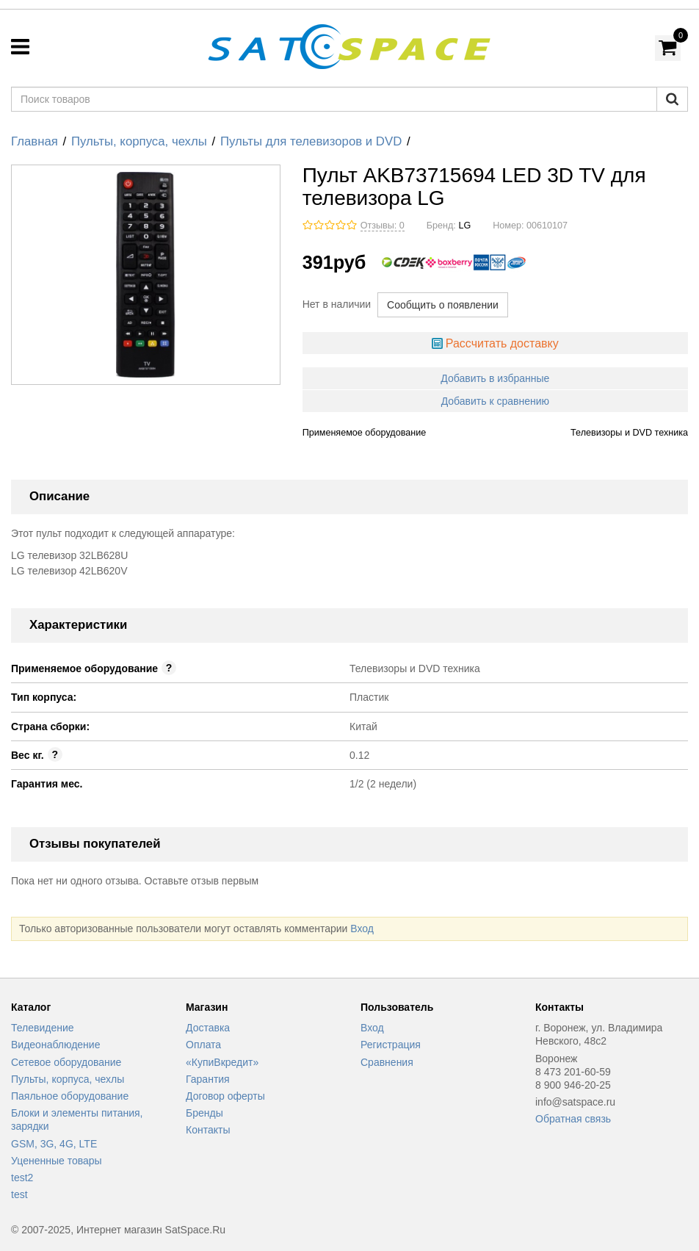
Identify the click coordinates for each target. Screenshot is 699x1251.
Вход (362, 928)
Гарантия (208, 1079)
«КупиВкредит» (222, 1062)
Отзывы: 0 (383, 225)
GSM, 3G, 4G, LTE (54, 1144)
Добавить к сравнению (495, 401)
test (19, 1194)
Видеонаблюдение (55, 1044)
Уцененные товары (56, 1161)
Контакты (208, 1130)
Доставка (208, 1028)
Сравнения (387, 1062)
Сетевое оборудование (66, 1062)
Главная (34, 141)
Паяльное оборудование (69, 1096)
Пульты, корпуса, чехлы (139, 141)
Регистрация (391, 1044)
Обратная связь (573, 1119)
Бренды (204, 1113)
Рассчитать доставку (502, 343)
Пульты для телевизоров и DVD (311, 141)
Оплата (203, 1044)
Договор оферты (225, 1096)
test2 (22, 1177)
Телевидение (42, 1028)
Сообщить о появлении (443, 305)
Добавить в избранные (495, 378)
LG (464, 225)
